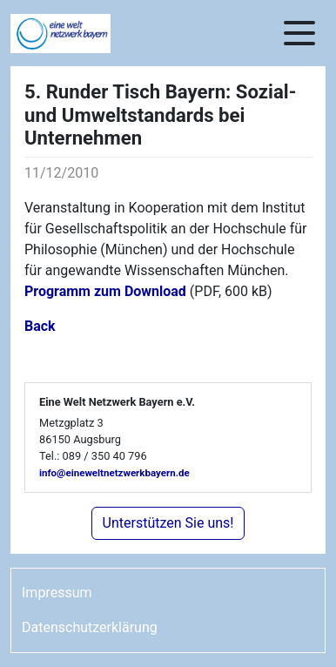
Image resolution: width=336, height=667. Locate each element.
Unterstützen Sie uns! (168, 523)
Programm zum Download (105, 291)
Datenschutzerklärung (90, 627)
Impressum (57, 592)
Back (40, 326)
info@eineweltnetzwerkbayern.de (114, 473)
